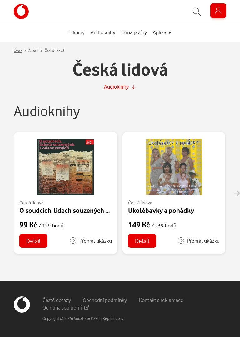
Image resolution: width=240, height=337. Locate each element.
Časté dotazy (56, 300)
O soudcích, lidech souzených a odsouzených (84, 210)
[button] (90, 241)
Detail (33, 240)
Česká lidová (31, 203)
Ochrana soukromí (65, 307)
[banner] (21, 11)
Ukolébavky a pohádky (161, 210)
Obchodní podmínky (105, 300)
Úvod (18, 50)
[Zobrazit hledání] (196, 11)
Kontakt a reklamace (161, 300)
